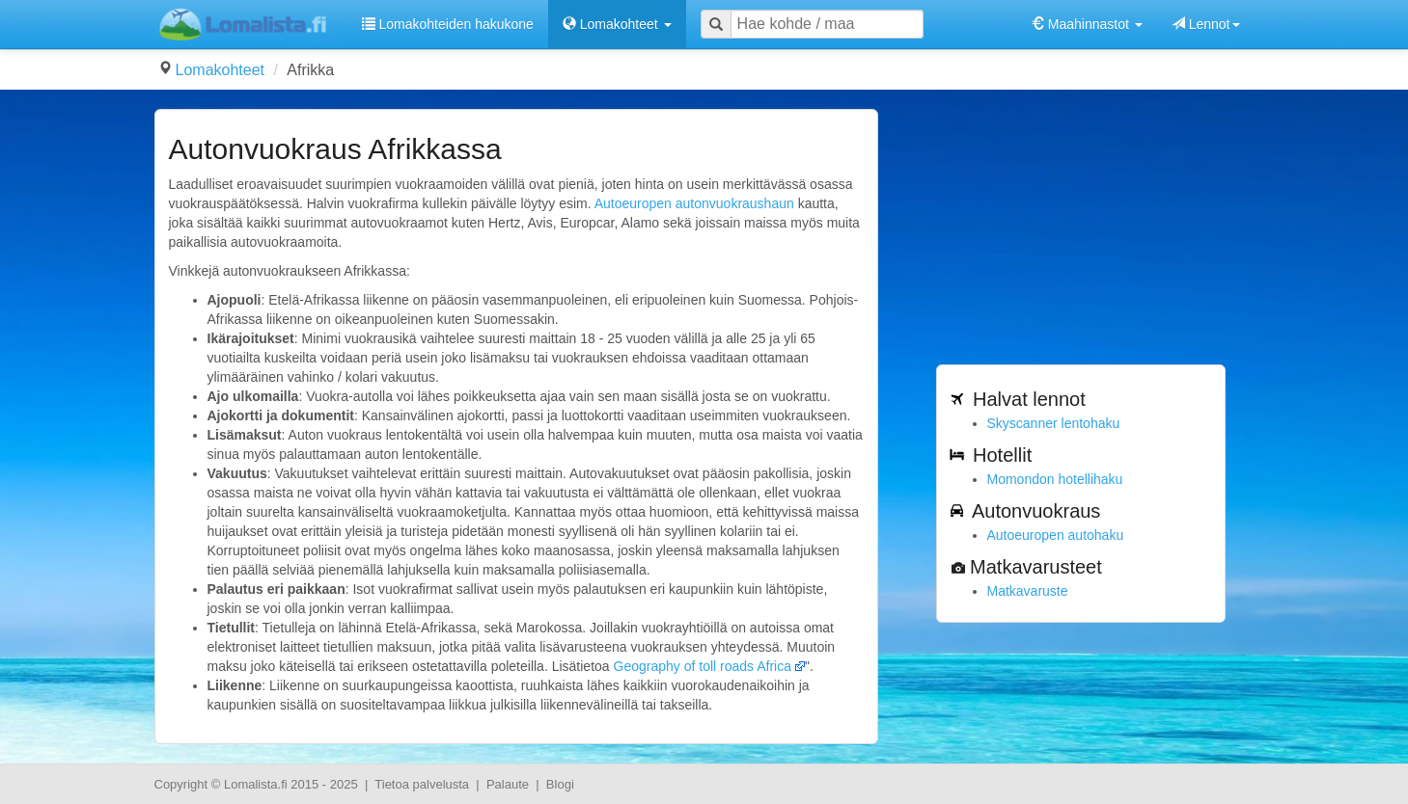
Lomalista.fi (256, 784)
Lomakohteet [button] (617, 24)
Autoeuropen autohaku (1055, 535)
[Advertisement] (1081, 229)
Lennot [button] (1206, 24)
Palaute (507, 784)
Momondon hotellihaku (1055, 479)
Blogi (560, 784)
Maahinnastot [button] (1087, 24)
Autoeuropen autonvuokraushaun (694, 203)
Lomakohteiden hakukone (448, 24)
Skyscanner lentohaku (1053, 423)
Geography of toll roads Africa (702, 666)
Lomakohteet (220, 70)
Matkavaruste (1027, 591)
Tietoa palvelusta (421, 784)
